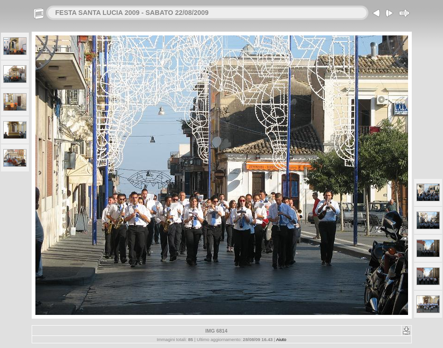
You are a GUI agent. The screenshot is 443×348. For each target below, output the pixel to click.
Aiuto (281, 339)
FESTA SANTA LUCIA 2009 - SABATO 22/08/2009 (132, 12)
